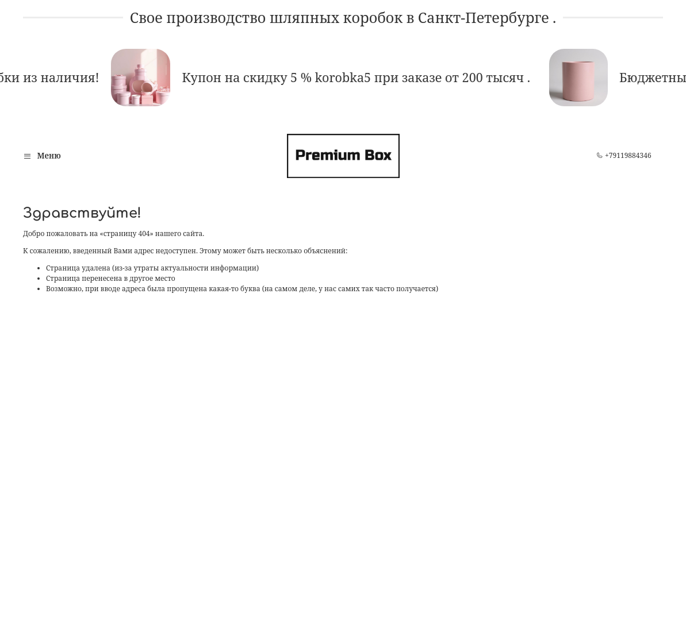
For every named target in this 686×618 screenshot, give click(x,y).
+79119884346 (623, 155)
